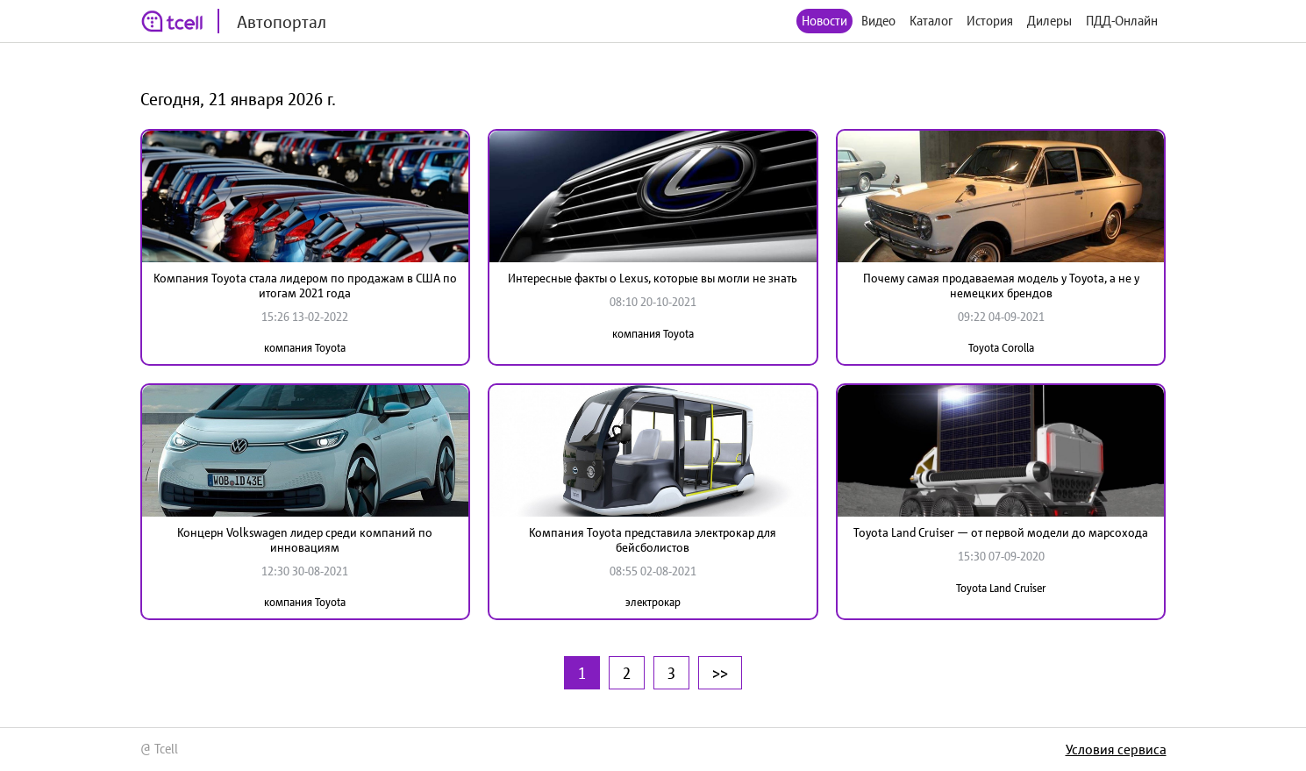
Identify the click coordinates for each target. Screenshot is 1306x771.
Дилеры (1049, 20)
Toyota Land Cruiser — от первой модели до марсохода (1000, 532)
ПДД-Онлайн (1122, 20)
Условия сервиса (1116, 749)
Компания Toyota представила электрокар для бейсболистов (652, 539)
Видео (878, 20)
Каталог (931, 20)
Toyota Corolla (1001, 347)
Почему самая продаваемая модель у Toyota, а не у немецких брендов (1001, 285)
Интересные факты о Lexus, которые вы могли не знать (652, 278)
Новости (824, 20)
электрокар (653, 602)
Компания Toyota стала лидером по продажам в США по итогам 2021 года (305, 285)
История (990, 20)
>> (720, 672)
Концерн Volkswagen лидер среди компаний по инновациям (304, 539)
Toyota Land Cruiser (1001, 588)
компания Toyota (305, 347)
